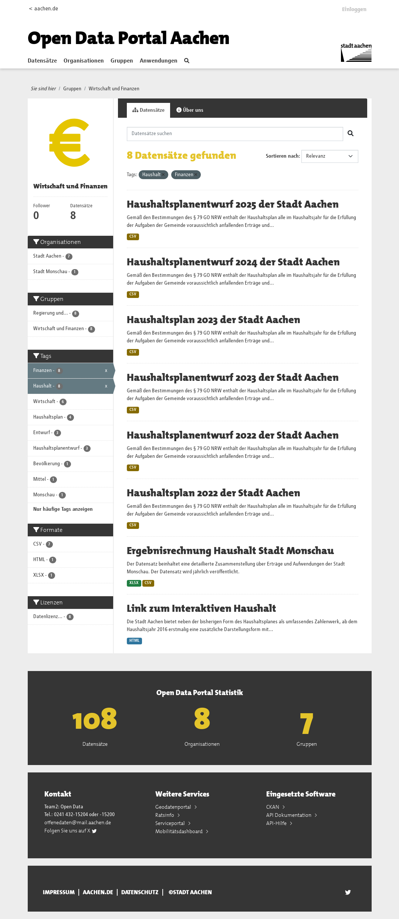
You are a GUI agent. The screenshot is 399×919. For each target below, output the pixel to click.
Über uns (189, 110)
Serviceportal (170, 823)
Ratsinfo (165, 815)
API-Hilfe (277, 823)
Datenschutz (140, 892)
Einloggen (354, 9)
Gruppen (122, 61)
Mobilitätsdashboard (179, 831)
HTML (134, 641)
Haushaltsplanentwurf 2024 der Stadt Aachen (233, 262)
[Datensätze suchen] (235, 134)
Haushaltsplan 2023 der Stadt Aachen (213, 319)
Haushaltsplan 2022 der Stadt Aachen (213, 493)
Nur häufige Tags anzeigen (63, 509)
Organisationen (84, 61)
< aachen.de (43, 8)
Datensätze (42, 61)
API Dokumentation (289, 815)
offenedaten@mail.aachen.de (77, 822)
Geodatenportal (173, 807)
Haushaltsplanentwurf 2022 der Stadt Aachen (233, 435)
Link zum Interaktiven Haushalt (201, 608)
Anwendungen (158, 61)
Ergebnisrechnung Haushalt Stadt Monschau (230, 550)
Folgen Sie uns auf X (70, 830)
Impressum (59, 892)
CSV (132, 236)
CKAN (273, 807)
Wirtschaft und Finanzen (114, 88)
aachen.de (98, 892)
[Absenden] (350, 134)
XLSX (134, 583)
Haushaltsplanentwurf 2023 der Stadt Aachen (233, 377)
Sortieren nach (282, 156)
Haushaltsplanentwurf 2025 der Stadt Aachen (233, 204)
